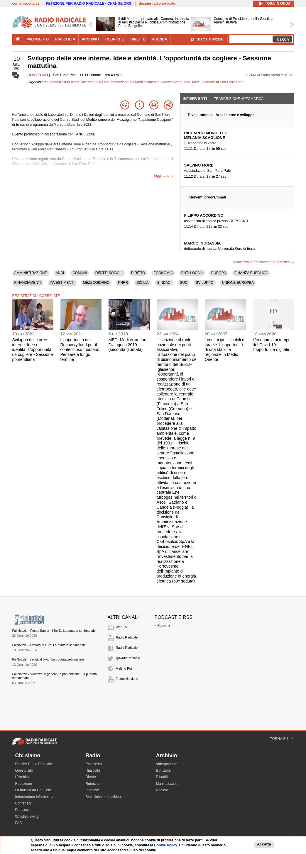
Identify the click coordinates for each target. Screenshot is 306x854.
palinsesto (38, 39)
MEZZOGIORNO (96, 283)
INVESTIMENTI (62, 283)
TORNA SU (279, 739)
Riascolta (93, 770)
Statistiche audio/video (103, 797)
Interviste (93, 790)
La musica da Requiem (33, 790)
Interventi (195, 98)
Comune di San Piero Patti (222, 82)
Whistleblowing (27, 816)
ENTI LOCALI (192, 273)
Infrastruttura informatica (34, 797)
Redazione (23, 784)
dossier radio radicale (157, 3)
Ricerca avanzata (209, 39)
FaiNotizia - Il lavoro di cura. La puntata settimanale (49, 645)
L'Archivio (23, 777)
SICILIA (142, 283)
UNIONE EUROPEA (238, 283)
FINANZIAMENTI (27, 283)
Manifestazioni (167, 784)
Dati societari (25, 810)
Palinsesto (94, 764)
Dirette (91, 777)
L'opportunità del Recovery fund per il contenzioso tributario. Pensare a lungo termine (80, 349)
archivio (90, 39)
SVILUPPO (205, 283)
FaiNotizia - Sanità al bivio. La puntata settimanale (48, 659)
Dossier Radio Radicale (33, 764)
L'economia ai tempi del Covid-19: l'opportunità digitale (271, 344)
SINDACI (164, 283)
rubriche (114, 39)
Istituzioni (163, 770)
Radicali (162, 790)
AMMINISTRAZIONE (30, 273)
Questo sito (24, 770)
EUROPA (218, 273)
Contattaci (23, 803)
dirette (137, 39)
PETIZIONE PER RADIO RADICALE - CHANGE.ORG (89, 3)
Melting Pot (124, 668)
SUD (183, 283)
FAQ (18, 823)
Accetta (264, 844)
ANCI (60, 273)
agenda (159, 39)
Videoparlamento (169, 764)
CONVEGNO (38, 75)
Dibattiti (162, 777)
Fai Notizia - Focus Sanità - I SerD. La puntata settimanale (54, 630)
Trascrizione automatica (239, 99)
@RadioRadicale (128, 658)
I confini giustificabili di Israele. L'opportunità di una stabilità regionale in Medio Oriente (225, 349)
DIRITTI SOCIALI (109, 273)
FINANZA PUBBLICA (251, 273)
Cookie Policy (165, 845)
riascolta (65, 39)
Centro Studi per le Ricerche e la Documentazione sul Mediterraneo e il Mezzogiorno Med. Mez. (125, 82)
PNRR (123, 283)
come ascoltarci (25, 3)
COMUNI (79, 273)
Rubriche (164, 625)
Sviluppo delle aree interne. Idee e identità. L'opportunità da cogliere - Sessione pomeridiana (32, 349)
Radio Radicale (127, 637)
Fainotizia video (127, 678)
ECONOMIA (163, 273)
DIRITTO (138, 273)
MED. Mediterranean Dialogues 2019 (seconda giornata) (127, 344)
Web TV (121, 627)
